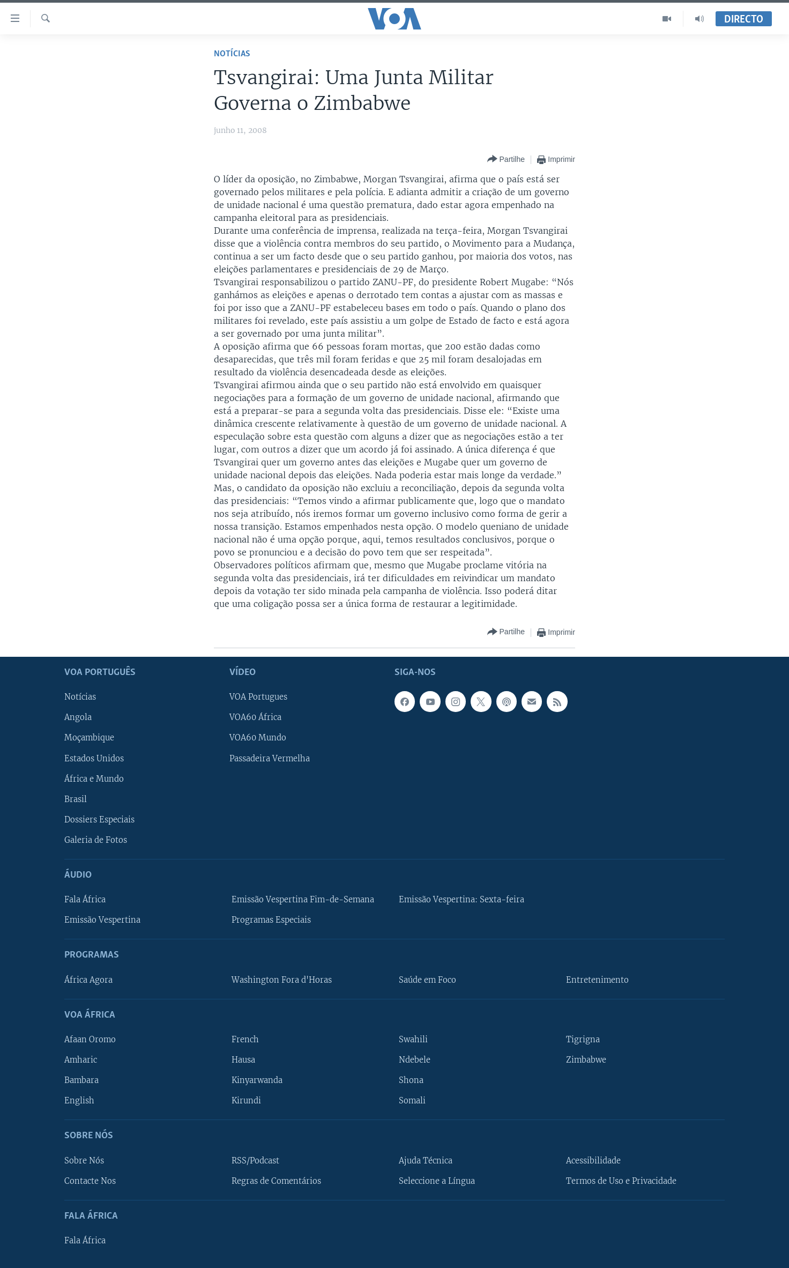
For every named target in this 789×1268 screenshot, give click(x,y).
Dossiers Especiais (99, 820)
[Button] (506, 159)
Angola (78, 717)
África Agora (88, 979)
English (79, 1101)
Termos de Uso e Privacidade (621, 1180)
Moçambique (89, 738)
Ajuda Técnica (425, 1160)
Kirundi (246, 1101)
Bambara (81, 1080)
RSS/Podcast (255, 1160)
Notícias (232, 53)
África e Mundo (94, 778)
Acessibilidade (593, 1160)
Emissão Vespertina (102, 920)
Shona (411, 1080)
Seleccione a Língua (437, 1180)
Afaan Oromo (90, 1039)
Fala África (85, 899)
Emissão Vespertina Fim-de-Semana (303, 899)
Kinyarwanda (257, 1080)
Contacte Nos (90, 1180)
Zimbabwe (586, 1060)
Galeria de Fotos (95, 840)
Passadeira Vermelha (269, 758)
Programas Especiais (271, 920)
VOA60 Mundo (257, 738)
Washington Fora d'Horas (282, 979)
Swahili (413, 1039)
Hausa (243, 1060)
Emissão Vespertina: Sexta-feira (461, 899)
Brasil (75, 799)
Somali (412, 1101)
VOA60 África (255, 717)
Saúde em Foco (427, 979)
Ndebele (414, 1060)
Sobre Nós (84, 1160)
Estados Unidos (94, 758)
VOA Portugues (258, 697)
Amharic (80, 1060)
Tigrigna (583, 1039)
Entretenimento (597, 979)
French (245, 1039)
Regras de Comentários (276, 1180)
